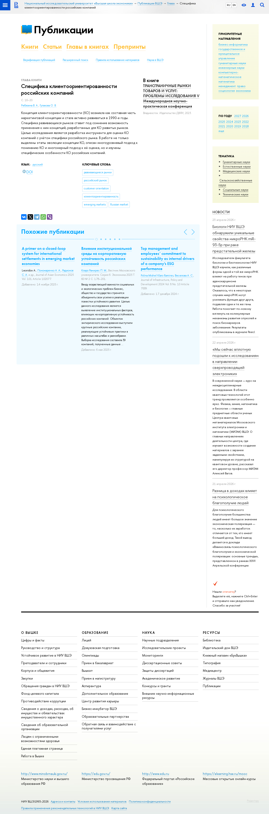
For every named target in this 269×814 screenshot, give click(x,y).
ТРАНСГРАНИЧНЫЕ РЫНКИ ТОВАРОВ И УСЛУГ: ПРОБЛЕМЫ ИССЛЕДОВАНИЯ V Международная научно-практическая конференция (171, 95)
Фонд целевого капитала (40, 693)
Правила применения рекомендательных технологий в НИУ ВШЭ (65, 808)
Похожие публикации (52, 232)
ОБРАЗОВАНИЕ (95, 632)
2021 (221, 126)
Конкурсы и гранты (156, 686)
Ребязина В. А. (29, 105)
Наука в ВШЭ (155, 60)
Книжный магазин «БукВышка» (225, 655)
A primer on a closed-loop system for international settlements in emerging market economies (48, 256)
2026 (245, 116)
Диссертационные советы (162, 663)
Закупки (27, 678)
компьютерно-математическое (229, 74)
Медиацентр (212, 670)
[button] (96, 239)
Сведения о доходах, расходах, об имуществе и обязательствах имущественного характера (47, 712)
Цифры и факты (32, 640)
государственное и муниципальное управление (231, 53)
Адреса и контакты (63, 801)
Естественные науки (237, 166)
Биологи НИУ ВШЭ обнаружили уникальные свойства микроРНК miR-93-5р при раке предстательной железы (234, 238)
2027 (237, 116)
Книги (29, 47)
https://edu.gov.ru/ (96, 773)
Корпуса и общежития (37, 670)
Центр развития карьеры (100, 701)
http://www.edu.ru (155, 773)
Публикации (63, 30)
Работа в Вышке (32, 756)
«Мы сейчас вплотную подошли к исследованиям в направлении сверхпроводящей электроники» (235, 361)
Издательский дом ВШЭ (220, 648)
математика (226, 81)
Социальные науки (235, 190)
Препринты (129, 47)
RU (228, 5)
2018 (245, 126)
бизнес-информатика (233, 44)
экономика (243, 90)
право (241, 86)
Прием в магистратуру (99, 678)
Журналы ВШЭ (213, 678)
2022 (245, 122)
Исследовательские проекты (164, 648)
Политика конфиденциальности (150, 801)
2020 (229, 126)
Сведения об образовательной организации (44, 727)
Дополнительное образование (105, 693)
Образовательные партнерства (105, 716)
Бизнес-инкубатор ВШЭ (99, 708)
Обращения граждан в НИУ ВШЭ (45, 686)
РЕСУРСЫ (211, 632)
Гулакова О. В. (48, 105)
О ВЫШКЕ (30, 632)
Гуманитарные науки (236, 162)
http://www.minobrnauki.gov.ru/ (44, 773)
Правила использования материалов (117, 60)
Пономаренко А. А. (49, 270)
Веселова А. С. (184, 275)
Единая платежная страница (42, 748)
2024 (229, 122)
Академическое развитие (161, 678)
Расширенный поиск (75, 60)
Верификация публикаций (39, 60)
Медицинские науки (236, 171)
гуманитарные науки (232, 63)
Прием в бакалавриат (98, 663)
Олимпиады (90, 655)
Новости (221, 212)
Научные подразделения (160, 640)
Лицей (86, 640)
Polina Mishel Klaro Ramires (157, 275)
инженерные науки (231, 67)
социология (226, 90)
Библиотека (212, 640)
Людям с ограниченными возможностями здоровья (40, 738)
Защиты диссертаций (158, 670)
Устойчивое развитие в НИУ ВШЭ (46, 655)
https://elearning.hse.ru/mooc (225, 773)
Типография (212, 663)
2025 (221, 122)
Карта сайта (119, 808)
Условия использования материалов (102, 801)
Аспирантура (91, 686)
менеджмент (227, 86)
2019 (237, 126)
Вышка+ (87, 670)
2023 (237, 122)
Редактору (253, 800)
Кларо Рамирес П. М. (94, 270)
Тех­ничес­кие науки (235, 194)
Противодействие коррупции (43, 701)
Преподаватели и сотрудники (43, 663)
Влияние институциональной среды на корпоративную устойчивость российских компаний (106, 256)
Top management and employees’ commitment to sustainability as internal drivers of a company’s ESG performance (167, 258)
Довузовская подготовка (100, 648)
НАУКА (148, 632)
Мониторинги (152, 655)
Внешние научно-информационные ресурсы (168, 695)
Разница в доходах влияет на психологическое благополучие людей (234, 496)
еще (221, 131)
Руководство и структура (40, 648)
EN (234, 5)
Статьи (52, 47)
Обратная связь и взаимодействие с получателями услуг (109, 726)
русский (38, 164)
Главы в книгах (87, 47)
